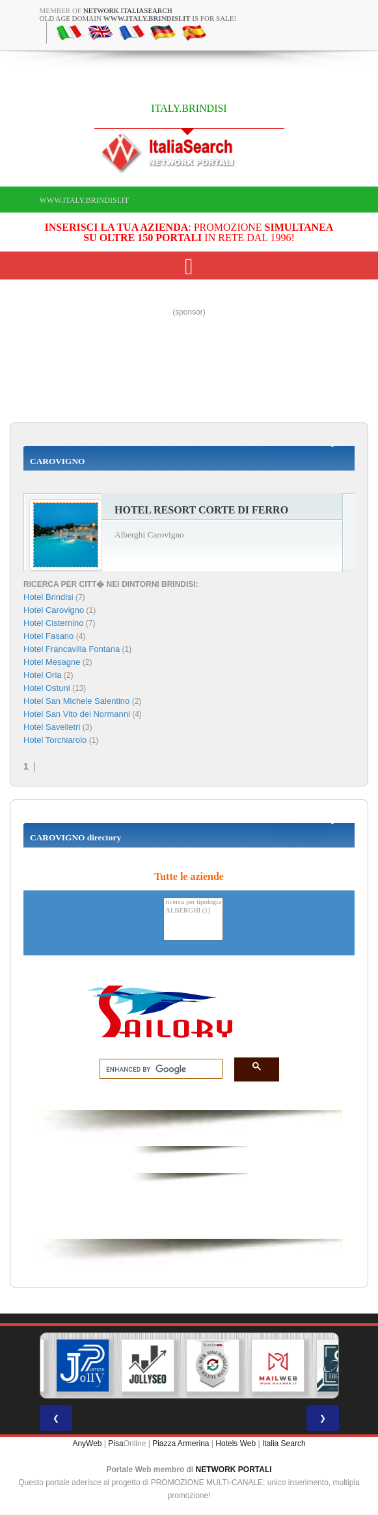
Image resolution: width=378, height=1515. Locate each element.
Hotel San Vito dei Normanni (76, 714)
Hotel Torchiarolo (55, 740)
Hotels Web (235, 1443)
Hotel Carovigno (53, 610)
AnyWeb (86, 1443)
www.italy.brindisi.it (84, 200)
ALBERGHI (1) (193, 911)
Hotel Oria (42, 675)
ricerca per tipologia (193, 902)
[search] (157, 1069)
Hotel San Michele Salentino (76, 701)
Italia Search (284, 1443)
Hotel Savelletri (51, 727)
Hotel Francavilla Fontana (71, 649)
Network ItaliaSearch (127, 10)
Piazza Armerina (180, 1443)
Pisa (115, 1443)
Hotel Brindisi (48, 597)
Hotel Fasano (48, 636)
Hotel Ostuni (46, 688)
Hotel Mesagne (51, 662)
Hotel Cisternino (53, 623)
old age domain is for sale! (138, 18)
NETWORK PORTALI (234, 1469)
